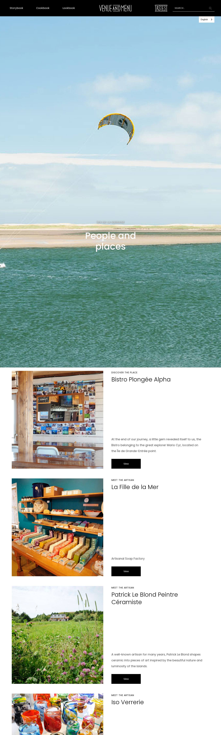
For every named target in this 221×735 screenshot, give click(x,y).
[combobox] (206, 19)
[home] (115, 8)
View (126, 463)
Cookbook (42, 8)
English (204, 19)
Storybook (16, 8)
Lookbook (68, 8)
